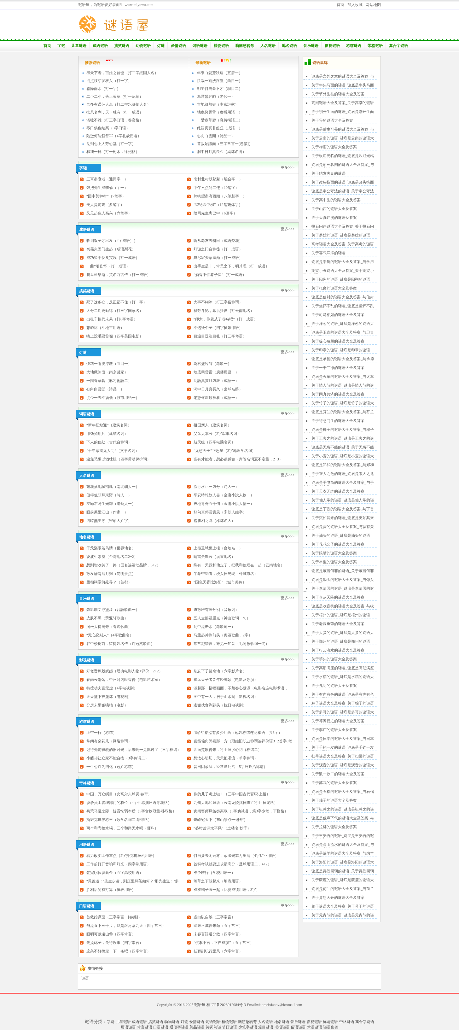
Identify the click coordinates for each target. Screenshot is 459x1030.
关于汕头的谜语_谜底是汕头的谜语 (340, 535)
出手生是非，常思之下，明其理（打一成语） (231, 266)
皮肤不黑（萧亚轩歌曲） (107, 618)
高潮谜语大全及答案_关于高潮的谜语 (342, 103)
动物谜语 (143, 46)
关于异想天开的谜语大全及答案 (337, 897)
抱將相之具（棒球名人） (214, 520)
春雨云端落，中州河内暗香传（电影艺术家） (124, 679)
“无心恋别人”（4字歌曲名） (109, 635)
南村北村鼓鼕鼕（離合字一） (218, 179)
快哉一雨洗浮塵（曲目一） (219, 81)
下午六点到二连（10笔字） (216, 187)
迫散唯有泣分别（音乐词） (216, 609)
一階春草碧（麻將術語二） (219, 120)
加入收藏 (355, 5)
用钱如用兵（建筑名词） (107, 433)
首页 (340, 5)
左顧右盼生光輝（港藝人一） (111, 503)
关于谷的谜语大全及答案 (332, 120)
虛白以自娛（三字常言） (214, 917)
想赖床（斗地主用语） (105, 327)
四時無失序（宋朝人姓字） (109, 520)
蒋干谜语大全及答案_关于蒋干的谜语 (342, 906)
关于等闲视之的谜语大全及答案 (337, 721)
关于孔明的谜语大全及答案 (334, 685)
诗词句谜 (213, 1027)
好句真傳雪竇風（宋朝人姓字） (220, 512)
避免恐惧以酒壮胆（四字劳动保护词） (118, 459)
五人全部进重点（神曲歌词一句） (222, 618)
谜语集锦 (330, 1027)
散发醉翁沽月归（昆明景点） (111, 573)
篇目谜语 (265, 1027)
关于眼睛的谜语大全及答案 (334, 553)
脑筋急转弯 (244, 46)
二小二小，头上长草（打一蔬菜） (114, 96)
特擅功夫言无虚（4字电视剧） (111, 688)
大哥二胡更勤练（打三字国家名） (114, 310)
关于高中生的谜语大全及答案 (336, 200)
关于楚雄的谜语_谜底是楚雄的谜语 (340, 235)
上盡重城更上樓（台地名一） (218, 548)
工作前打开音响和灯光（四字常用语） (118, 864)
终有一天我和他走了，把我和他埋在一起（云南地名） (239, 565)
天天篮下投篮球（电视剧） (109, 696)
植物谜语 (221, 46)
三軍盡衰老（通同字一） (107, 179)
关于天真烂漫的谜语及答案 (334, 217)
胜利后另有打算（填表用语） (111, 889)
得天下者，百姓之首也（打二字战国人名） (122, 73)
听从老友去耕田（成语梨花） (218, 240)
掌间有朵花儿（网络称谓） (109, 741)
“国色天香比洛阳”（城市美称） (220, 582)
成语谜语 (100, 46)
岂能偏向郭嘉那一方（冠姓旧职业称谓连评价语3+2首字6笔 (243, 741)
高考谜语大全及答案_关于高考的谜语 (342, 244)
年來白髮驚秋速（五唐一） (219, 73)
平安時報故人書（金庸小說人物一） (224, 495)
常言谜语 (144, 1027)
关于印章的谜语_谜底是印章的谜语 (340, 350)
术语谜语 (314, 1027)
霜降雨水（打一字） (103, 88)
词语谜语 (199, 46)
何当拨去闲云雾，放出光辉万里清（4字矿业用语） (236, 855)
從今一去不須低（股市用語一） (112, 397)
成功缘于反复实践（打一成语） (112, 257)
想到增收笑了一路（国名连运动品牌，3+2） (123, 565)
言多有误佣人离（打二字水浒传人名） (118, 104)
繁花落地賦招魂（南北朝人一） (112, 486)
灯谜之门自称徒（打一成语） (218, 249)
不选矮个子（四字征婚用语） (218, 327)
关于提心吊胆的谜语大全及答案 (337, 341)
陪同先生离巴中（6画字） (215, 213)
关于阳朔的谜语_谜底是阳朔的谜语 (340, 279)
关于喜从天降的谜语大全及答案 (337, 597)
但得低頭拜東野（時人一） (109, 495)
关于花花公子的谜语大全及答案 (337, 544)
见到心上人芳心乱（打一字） (111, 144)
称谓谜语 (353, 46)
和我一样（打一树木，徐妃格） (112, 151)
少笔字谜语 (247, 1027)
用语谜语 (128, 1027)
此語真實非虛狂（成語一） (219, 128)
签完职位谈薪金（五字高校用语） (114, 872)
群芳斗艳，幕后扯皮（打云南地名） (224, 310)
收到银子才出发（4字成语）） (111, 240)
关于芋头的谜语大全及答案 (334, 659)
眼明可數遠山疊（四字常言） (111, 934)
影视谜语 (332, 46)
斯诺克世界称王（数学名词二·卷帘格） (119, 819)
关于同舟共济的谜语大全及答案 (337, 394)
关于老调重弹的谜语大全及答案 (337, 624)
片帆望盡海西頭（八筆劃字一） (220, 196)
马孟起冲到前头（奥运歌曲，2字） (223, 635)
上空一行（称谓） (101, 732)
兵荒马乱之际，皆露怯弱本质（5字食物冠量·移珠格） (131, 811)
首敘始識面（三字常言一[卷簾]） (225, 144)
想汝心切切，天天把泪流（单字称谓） (226, 758)
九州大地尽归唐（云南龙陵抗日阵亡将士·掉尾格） (236, 802)
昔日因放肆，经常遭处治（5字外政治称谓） (230, 766)
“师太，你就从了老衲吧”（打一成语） (226, 319)
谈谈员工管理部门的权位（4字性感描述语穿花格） (128, 802)
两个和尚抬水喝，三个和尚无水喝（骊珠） (122, 828)
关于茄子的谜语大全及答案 (334, 800)
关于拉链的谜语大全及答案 (334, 827)
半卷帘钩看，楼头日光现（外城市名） (226, 573)
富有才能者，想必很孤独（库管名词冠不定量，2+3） (238, 459)
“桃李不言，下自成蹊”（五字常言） (224, 942)
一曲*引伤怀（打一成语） (108, 266)
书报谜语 (282, 1027)
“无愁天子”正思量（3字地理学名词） (225, 450)
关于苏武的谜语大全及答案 (334, 783)
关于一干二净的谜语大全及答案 (337, 368)
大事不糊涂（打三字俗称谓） (218, 302)
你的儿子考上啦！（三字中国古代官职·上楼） (232, 794)
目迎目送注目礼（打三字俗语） (220, 336)
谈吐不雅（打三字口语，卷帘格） (114, 120)
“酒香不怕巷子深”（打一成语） (220, 274)
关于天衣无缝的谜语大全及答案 (337, 491)
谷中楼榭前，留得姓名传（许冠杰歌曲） (120, 643)
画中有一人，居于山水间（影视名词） (226, 696)
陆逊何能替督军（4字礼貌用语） (113, 136)
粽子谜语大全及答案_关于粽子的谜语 (342, 703)
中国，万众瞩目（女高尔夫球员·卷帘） (119, 794)
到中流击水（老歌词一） (214, 626)
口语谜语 (160, 1027)
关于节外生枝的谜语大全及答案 (337, 94)
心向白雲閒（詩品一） (216, 136)
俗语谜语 (298, 1027)
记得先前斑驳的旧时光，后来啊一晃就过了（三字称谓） (133, 749)
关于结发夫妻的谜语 (328, 173)
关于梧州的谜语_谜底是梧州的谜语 (340, 615)
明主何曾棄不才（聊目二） (219, 88)
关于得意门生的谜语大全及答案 (337, 420)
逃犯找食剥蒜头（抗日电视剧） (220, 705)
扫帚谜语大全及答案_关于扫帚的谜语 (342, 756)
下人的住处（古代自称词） (109, 442)
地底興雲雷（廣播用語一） (219, 112)
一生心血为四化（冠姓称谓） (111, 766)
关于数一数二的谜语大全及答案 (337, 774)
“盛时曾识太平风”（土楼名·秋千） (222, 828)
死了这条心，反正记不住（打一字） (116, 302)
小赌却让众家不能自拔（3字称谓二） (117, 758)
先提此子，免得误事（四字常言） (114, 942)
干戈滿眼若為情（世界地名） (111, 548)
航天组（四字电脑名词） (214, 442)
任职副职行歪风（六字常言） (218, 951)
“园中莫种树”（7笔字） (106, 196)
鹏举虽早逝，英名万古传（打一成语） (118, 274)
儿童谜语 (78, 46)
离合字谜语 (398, 46)
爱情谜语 (178, 46)
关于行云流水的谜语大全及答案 (337, 650)
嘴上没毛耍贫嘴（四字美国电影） (114, 336)
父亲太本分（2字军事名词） (217, 433)
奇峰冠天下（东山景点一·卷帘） (220, 819)
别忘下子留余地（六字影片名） (220, 671)
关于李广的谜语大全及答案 (334, 730)
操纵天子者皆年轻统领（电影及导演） (226, 679)
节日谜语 (229, 1027)
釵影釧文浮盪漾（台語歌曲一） (112, 609)
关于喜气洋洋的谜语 (328, 253)
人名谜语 (268, 46)
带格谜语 (375, 46)
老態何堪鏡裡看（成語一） (216, 397)
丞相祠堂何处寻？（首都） (109, 582)
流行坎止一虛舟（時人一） (216, 486)
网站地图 (373, 5)
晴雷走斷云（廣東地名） (214, 556)
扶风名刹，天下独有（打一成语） (114, 112)
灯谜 (161, 46)
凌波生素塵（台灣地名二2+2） (112, 556)
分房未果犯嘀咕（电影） (107, 705)
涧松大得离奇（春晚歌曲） (109, 626)
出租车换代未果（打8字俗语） (111, 319)
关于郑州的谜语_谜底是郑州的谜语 (340, 641)
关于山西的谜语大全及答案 (334, 209)
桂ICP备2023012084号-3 (226, 1005)
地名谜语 (289, 46)
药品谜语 (197, 1027)
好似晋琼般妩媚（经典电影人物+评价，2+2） (124, 671)
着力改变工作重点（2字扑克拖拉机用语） (121, 855)
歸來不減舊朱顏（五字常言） (218, 925)
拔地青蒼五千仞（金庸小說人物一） (224, 503)
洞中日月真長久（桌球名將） (221, 151)
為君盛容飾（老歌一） (216, 96)
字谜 (61, 46)
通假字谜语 (179, 1027)
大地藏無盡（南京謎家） (218, 104)
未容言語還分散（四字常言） (218, 934)
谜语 (85, 978)
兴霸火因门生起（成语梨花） (111, 249)
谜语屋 (200, 1005)
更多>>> (287, 167)
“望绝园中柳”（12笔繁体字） (218, 204)
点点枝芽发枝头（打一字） (109, 81)
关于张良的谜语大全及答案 (334, 288)
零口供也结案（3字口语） (108, 128)
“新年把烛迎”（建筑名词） (108, 425)
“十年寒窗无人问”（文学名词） (112, 450)
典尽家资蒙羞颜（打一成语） (218, 257)
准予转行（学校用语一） (214, 872)
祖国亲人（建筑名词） (212, 425)
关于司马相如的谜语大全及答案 (337, 315)
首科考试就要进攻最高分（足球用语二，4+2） (232, 864)
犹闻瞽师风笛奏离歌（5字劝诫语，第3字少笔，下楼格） (241, 811)
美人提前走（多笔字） (105, 204)
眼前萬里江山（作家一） (107, 512)
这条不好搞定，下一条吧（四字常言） (118, 951)
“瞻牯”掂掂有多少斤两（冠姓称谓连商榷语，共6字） (238, 732)
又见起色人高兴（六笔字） (109, 213)
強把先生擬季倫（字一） (107, 187)
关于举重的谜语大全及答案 (334, 562)
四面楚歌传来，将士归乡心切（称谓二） (228, 749)
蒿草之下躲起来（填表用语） (218, 881)
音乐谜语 (310, 46)
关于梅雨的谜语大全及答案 (334, 147)
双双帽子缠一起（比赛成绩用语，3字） (227, 889)
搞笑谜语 (121, 46)
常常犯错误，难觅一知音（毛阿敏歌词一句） (231, 643)
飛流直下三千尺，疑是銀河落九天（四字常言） (126, 925)
